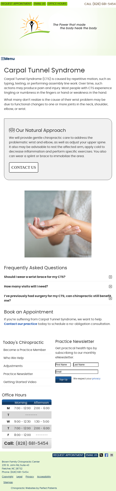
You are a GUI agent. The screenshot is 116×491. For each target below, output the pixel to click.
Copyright (7, 477)
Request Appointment (16, 3)
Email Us (39, 3)
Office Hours (57, 3)
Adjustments (13, 366)
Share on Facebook (107, 455)
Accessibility (44, 477)
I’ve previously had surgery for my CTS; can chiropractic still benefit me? (57, 298)
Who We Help (13, 358)
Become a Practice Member (24, 349)
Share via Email (112, 455)
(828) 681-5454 (104, 4)
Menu (8, 59)
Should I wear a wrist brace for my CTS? (34, 276)
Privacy (30, 477)
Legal (19, 477)
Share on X (102, 455)
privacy (96, 378)
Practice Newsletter (18, 374)
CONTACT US (23, 167)
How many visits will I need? (26, 286)
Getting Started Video (19, 382)
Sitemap (8, 482)
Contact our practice (20, 323)
